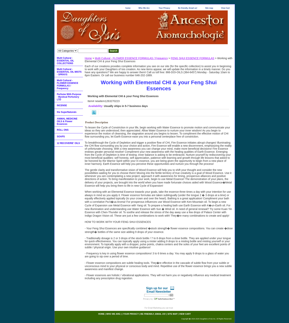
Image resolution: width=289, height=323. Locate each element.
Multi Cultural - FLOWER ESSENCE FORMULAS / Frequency (131, 58)
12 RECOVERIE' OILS (68, 143)
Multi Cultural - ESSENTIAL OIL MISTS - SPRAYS (69, 72)
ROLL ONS (63, 130)
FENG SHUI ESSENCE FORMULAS (192, 58)
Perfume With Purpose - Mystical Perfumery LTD (69, 97)
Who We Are (144, 8)
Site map (209, 8)
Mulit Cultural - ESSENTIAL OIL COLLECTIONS (65, 61)
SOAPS (61, 136)
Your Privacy (164, 8)
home (128, 8)
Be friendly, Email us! (187, 8)
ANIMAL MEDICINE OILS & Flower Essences (67, 121)
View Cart (225, 8)
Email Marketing (155, 308)
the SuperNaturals (66, 112)
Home (88, 58)
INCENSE (62, 105)
